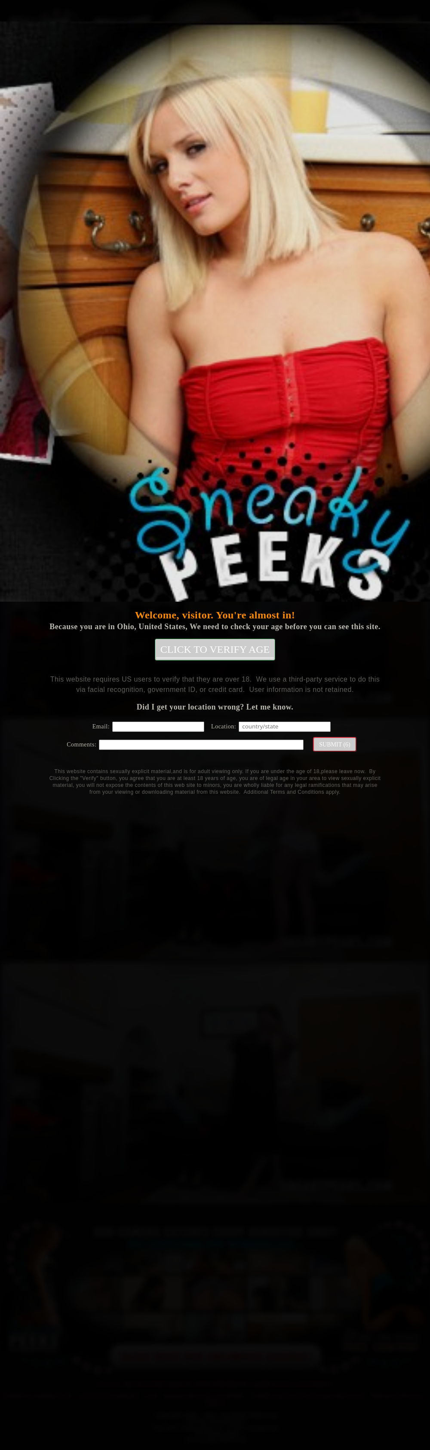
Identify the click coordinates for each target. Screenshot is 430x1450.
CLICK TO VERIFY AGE (215, 651)
